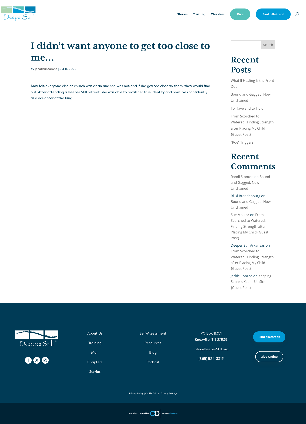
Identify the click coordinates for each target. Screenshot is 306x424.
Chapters (218, 14)
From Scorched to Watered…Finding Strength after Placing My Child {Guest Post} (249, 226)
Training (199, 14)
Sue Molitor (240, 214)
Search (268, 45)
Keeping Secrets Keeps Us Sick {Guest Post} (251, 282)
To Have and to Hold (247, 108)
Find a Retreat (273, 14)
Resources (152, 343)
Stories (182, 14)
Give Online (269, 357)
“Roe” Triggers (242, 142)
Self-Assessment (153, 333)
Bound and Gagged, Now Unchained (250, 182)
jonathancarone (46, 69)
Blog (153, 352)
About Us (94, 333)
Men (95, 352)
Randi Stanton (242, 176)
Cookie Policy (152, 393)
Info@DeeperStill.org (211, 349)
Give (240, 14)
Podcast (153, 362)
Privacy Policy (136, 393)
